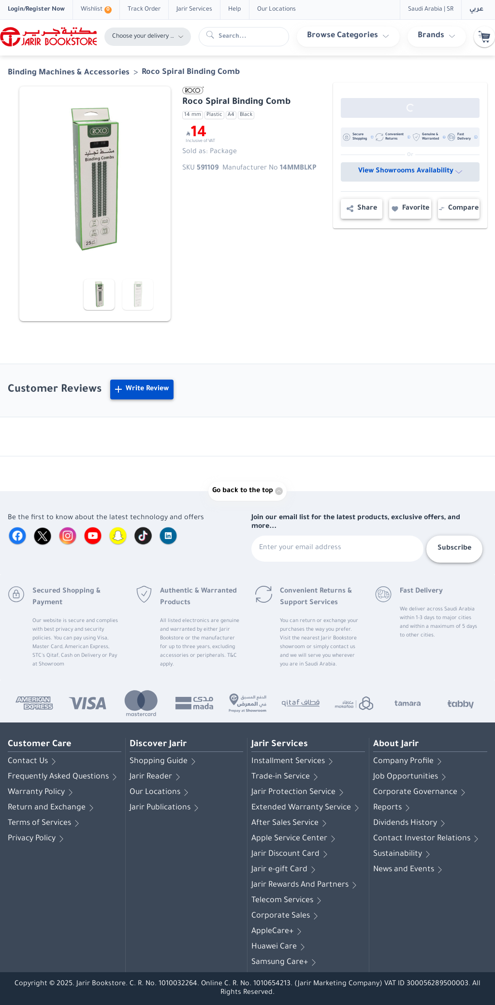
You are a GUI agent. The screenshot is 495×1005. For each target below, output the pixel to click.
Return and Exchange (52, 808)
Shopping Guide (164, 761)
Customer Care (40, 745)
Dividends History (411, 823)
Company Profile (409, 761)
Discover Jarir (158, 745)
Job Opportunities (411, 777)
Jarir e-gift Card (285, 870)
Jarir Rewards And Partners (305, 885)
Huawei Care (279, 947)
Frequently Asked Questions (64, 777)
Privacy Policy (37, 839)
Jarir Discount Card (291, 854)
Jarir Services (279, 745)
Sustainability (403, 854)
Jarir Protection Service (299, 792)
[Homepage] (48, 36)
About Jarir (396, 745)
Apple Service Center (295, 839)
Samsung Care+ (285, 962)
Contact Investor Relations (427, 839)
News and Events (409, 870)
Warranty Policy (42, 792)
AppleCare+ (278, 931)
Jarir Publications (166, 808)
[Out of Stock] (410, 108)
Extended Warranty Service (307, 808)
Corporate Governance (421, 792)
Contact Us (33, 761)
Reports (393, 808)
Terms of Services (45, 823)
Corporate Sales (286, 916)
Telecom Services (288, 900)
